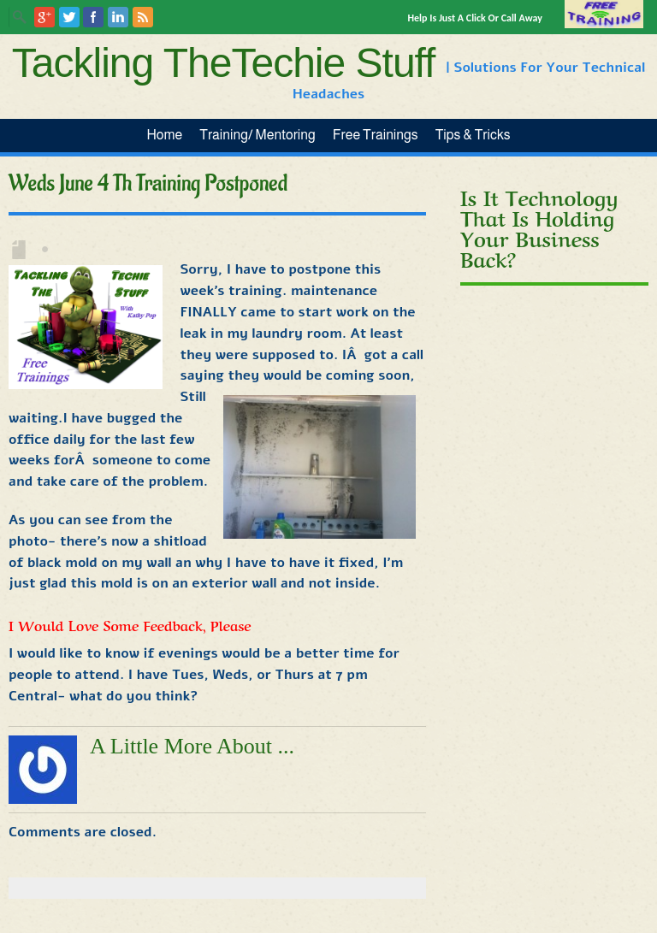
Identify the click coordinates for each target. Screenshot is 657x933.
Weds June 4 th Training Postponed (148, 183)
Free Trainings (375, 134)
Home (164, 134)
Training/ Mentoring (257, 134)
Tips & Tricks (473, 134)
